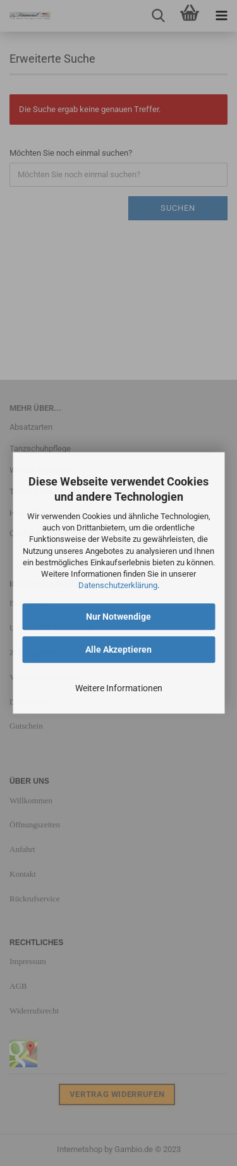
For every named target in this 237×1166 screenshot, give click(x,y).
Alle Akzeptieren (118, 650)
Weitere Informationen (118, 689)
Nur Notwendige (118, 617)
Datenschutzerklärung (117, 585)
